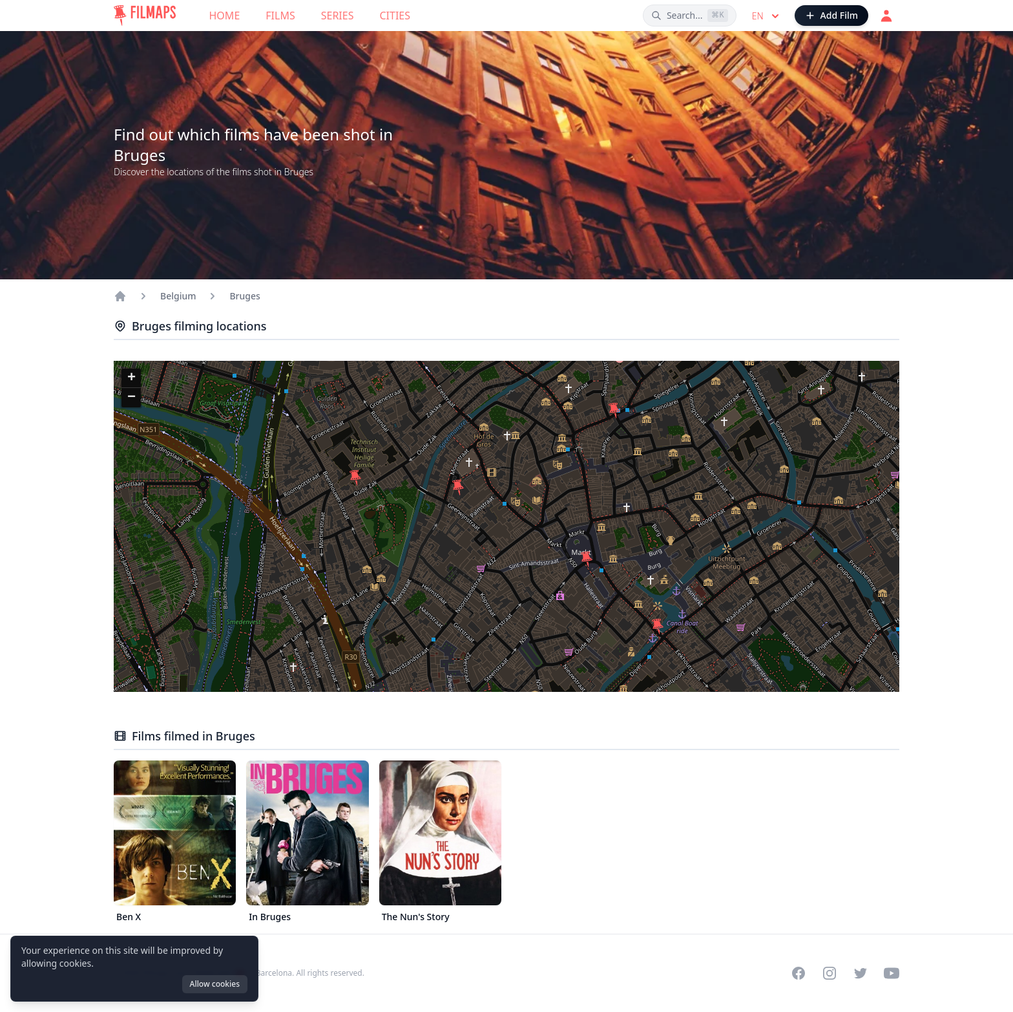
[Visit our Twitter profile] (860, 973)
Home (224, 15)
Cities (394, 15)
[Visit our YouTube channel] (891, 973)
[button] (657, 626)
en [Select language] (767, 16)
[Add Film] (831, 15)
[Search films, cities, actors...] (689, 16)
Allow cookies (215, 983)
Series (337, 15)
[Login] (886, 15)
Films (280, 15)
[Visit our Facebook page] (798, 973)
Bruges (244, 296)
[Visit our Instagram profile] (829, 973)
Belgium (178, 296)
